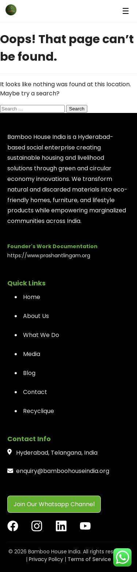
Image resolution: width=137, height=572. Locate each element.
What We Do (41, 335)
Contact (35, 392)
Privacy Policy (46, 559)
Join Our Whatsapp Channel (54, 504)
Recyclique (38, 411)
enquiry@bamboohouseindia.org (62, 471)
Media (31, 354)
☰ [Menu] (125, 11)
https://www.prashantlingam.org (48, 255)
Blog (29, 373)
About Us (36, 316)
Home (31, 297)
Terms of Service (89, 559)
